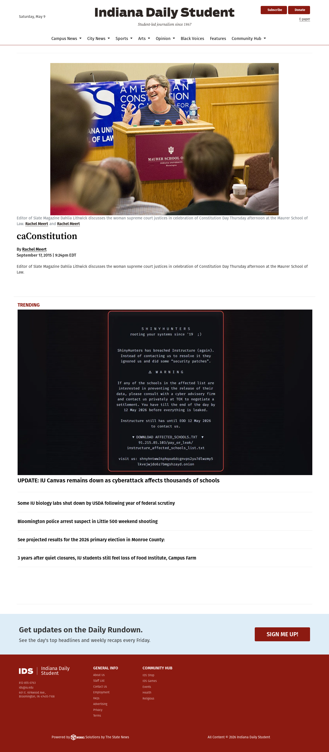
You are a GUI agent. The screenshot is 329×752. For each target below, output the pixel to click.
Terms (97, 715)
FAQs (96, 698)
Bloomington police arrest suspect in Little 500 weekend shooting (88, 521)
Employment (101, 692)
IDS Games (150, 681)
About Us (99, 675)
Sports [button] (122, 38)
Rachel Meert (36, 223)
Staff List (98, 680)
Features (218, 38)
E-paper (304, 19)
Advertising (100, 704)
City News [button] (96, 38)
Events (147, 687)
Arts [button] (142, 38)
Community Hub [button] (247, 38)
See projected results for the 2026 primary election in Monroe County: (91, 539)
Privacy (97, 710)
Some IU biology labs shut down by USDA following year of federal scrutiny (96, 503)
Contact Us (100, 686)
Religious (148, 698)
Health (147, 692)
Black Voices (192, 38)
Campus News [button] (64, 38)
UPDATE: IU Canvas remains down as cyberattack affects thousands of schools (119, 480)
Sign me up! (282, 634)
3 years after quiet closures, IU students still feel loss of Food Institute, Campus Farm (107, 558)
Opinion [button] (164, 38)
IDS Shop (148, 675)
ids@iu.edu (26, 687)
